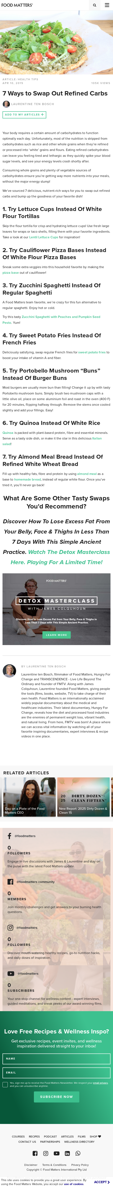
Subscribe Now (56, 1097)
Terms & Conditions (54, 1165)
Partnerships (50, 1142)
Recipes (34, 1136)
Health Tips (28, 79)
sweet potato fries (91, 352)
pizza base (11, 273)
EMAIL (11, 1072)
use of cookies (73, 1184)
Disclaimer (30, 1165)
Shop (95, 1136)
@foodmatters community (36, 882)
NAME (10, 1058)
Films (82, 1136)
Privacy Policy (80, 1165)
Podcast (50, 1136)
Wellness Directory (79, 1142)
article (9, 79)
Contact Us (27, 1142)
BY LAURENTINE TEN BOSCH (43, 666)
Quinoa (8, 433)
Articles (67, 1136)
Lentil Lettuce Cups (43, 237)
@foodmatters (25, 836)
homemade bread (27, 479)
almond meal (87, 474)
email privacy (100, 1082)
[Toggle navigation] (106, 5)
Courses (18, 1136)
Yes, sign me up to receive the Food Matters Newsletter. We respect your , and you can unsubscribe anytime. (59, 1084)
